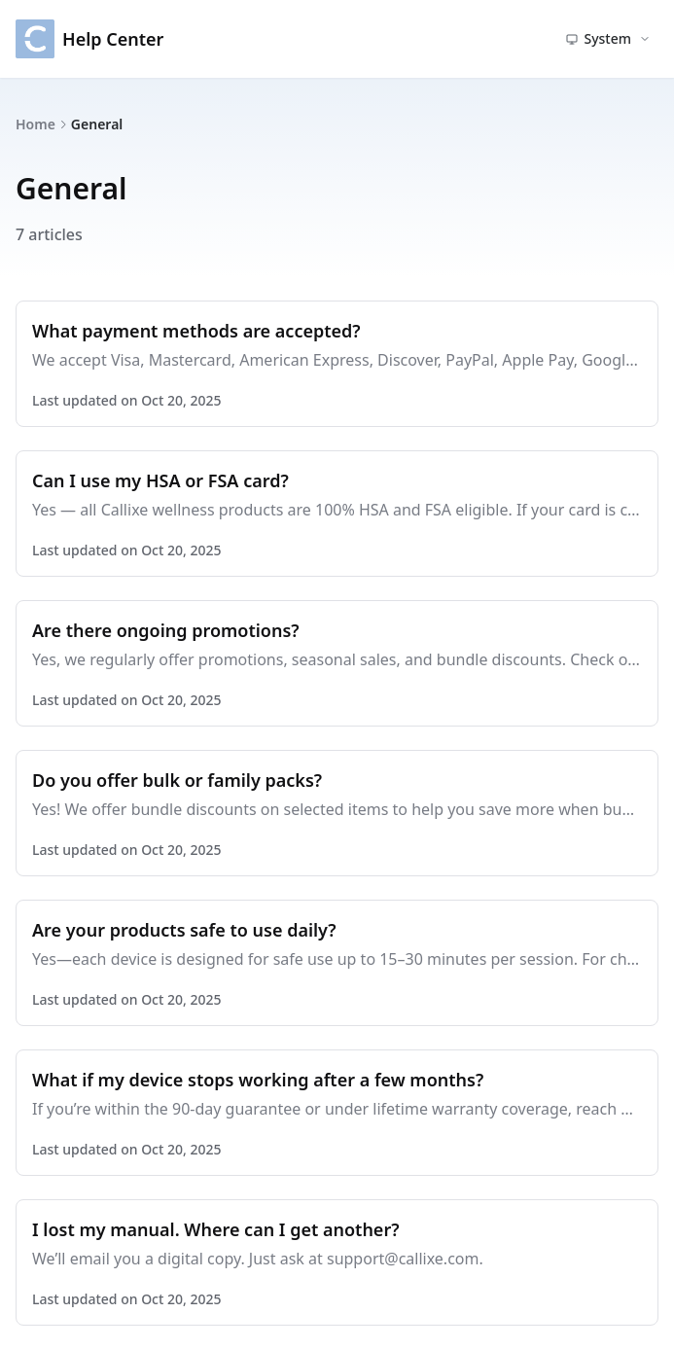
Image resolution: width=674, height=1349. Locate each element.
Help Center (89, 38)
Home (35, 124)
